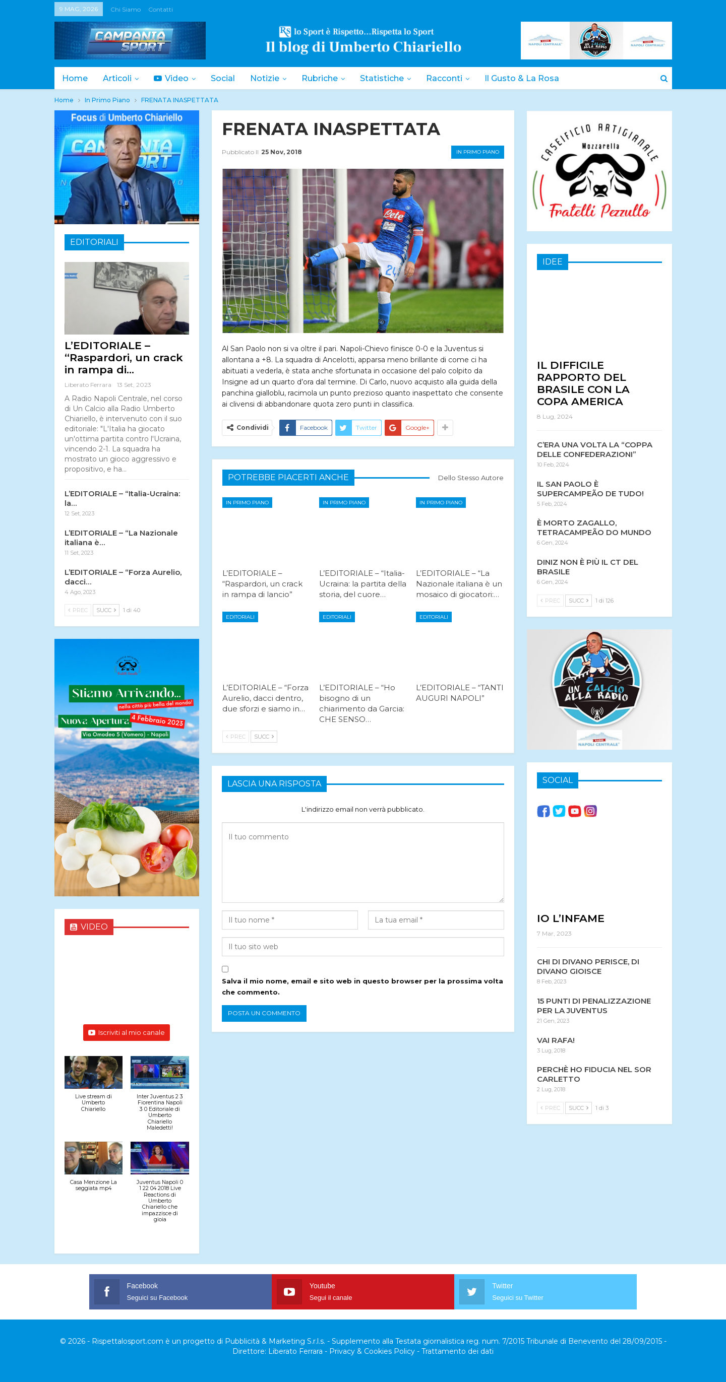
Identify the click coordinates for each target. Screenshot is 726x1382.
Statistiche (391, 78)
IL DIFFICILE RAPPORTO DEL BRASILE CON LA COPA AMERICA (583, 382)
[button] (93, 1089)
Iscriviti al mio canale (126, 1032)
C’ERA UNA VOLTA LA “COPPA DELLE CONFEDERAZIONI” (594, 448)
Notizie (270, 78)
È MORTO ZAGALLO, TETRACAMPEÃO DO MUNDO (594, 527)
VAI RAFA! (556, 1039)
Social (227, 78)
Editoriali (240, 617)
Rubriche (327, 78)
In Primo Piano (477, 152)
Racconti (455, 78)
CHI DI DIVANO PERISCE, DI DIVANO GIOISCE (588, 965)
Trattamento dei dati (457, 1351)
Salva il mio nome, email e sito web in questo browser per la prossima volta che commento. (362, 986)
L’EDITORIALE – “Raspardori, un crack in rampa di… (124, 357)
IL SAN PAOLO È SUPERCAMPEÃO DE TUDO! (590, 488)
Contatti (160, 9)
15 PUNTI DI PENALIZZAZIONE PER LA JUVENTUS (594, 1005)
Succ (264, 736)
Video (174, 78)
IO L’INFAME (570, 917)
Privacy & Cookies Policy (372, 1351)
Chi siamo (125, 9)
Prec (236, 736)
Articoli (118, 78)
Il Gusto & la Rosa (534, 78)
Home (75, 78)
